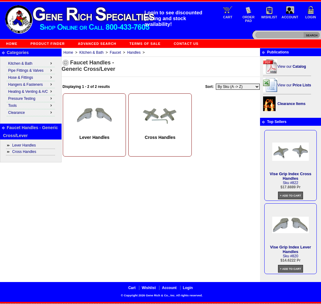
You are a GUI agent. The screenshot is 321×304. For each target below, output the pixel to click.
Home (11, 43)
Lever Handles (24, 145)
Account (290, 17)
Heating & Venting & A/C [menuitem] (30, 91)
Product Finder (47, 43)
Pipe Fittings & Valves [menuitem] (30, 70)
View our (291, 66)
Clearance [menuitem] (30, 112)
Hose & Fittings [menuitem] (30, 77)
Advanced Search (97, 43)
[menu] (30, 88)
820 (295, 256)
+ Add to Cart (290, 195)
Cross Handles (24, 152)
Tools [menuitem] (30, 105)
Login (310, 17)
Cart (228, 17)
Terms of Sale (145, 43)
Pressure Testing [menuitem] (30, 98)
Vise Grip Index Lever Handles (290, 249)
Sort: (209, 87)
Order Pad (248, 19)
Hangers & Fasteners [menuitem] (30, 84)
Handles (134, 52)
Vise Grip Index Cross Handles (291, 176)
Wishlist (269, 17)
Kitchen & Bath (91, 52)
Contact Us (186, 43)
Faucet (115, 52)
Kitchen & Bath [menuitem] (30, 63)
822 (295, 183)
